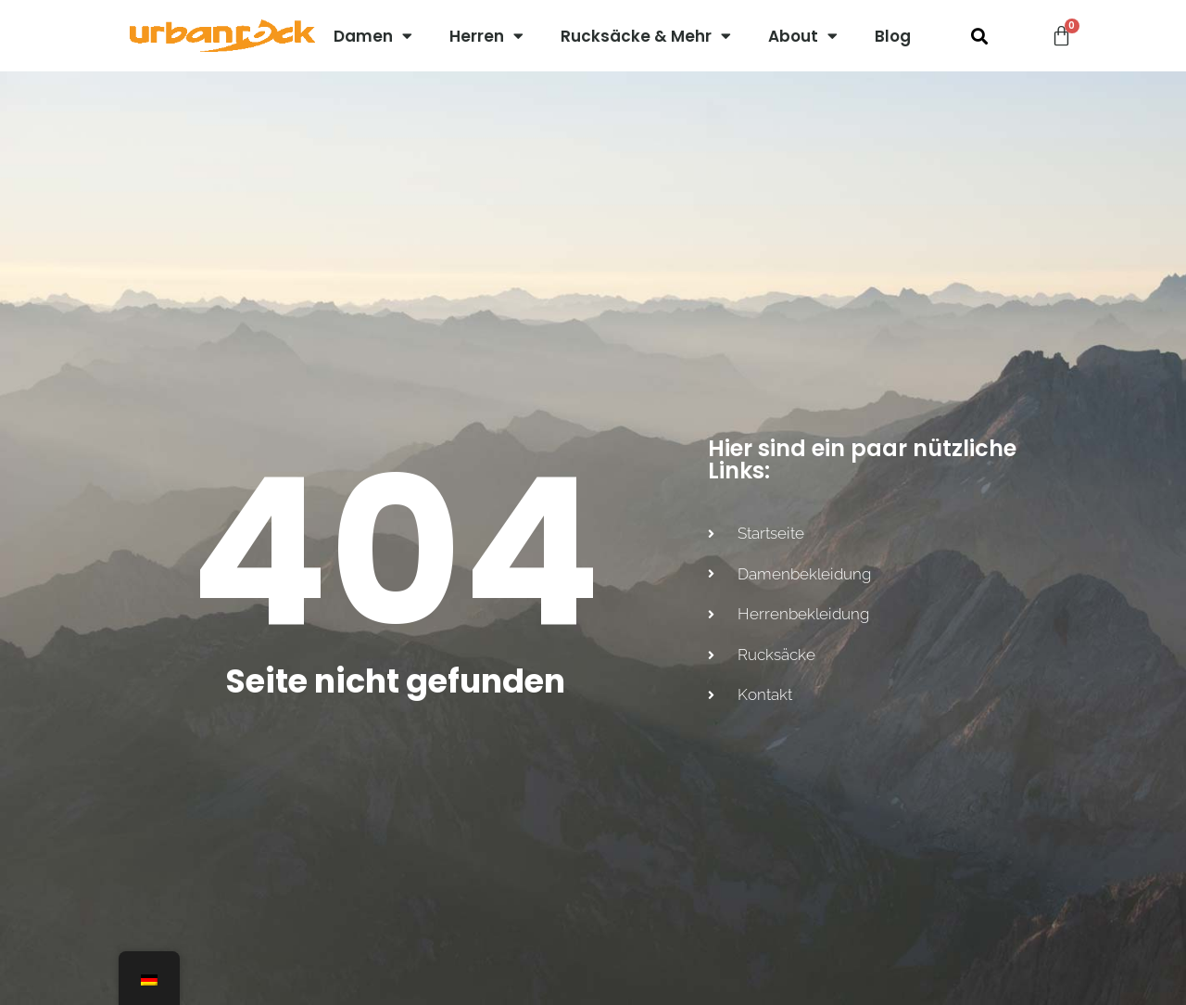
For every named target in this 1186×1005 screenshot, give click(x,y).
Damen (373, 36)
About (803, 36)
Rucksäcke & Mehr (646, 36)
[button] (979, 35)
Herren (486, 36)
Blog (893, 36)
